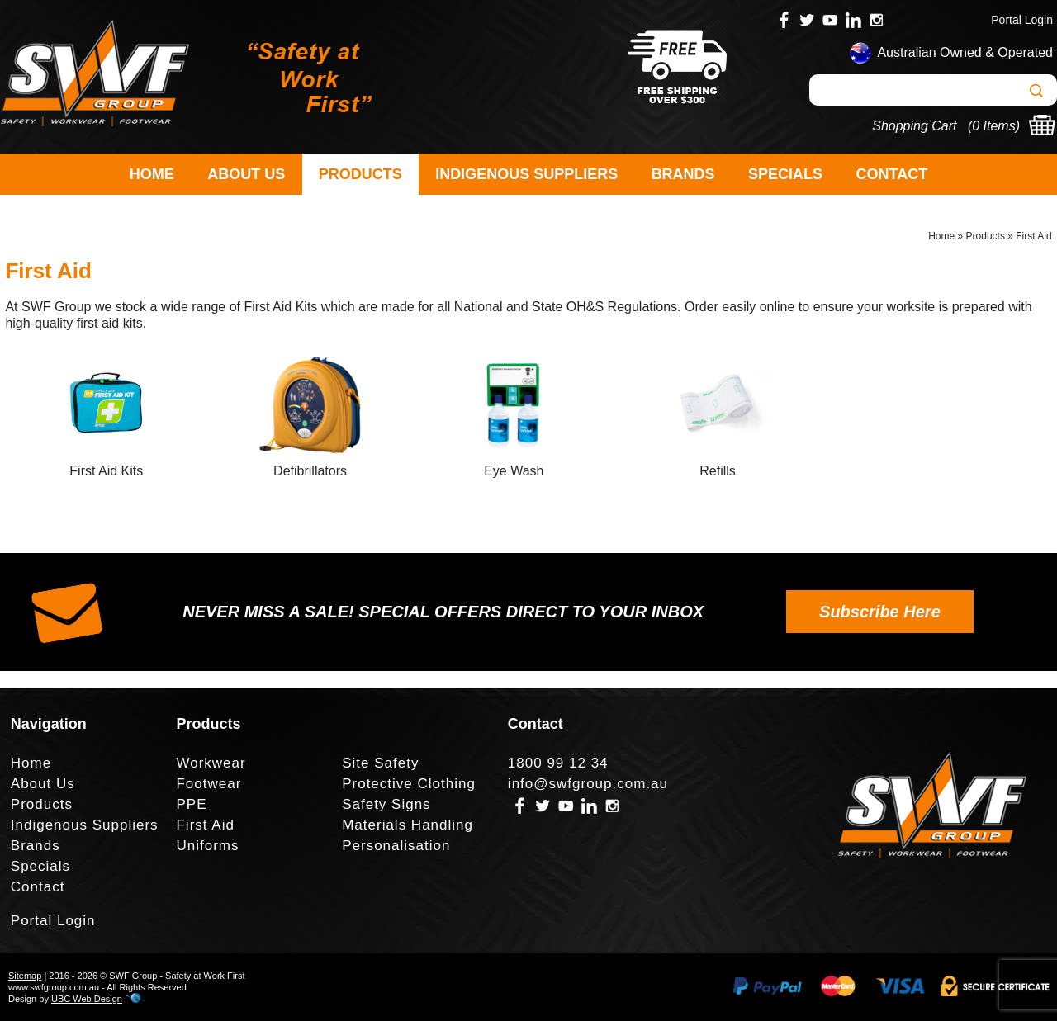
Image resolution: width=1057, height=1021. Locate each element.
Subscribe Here (880, 612)
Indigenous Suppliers (526, 174)
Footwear (208, 784)
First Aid (1033, 236)
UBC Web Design (86, 999)
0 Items (993, 126)
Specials (785, 174)
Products (360, 174)
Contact (892, 174)
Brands (683, 174)
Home (152, 174)
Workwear (210, 763)
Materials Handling (407, 825)
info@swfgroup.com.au (588, 784)
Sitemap (24, 976)
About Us (246, 174)
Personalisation (396, 845)
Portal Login (1022, 19)
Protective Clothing (409, 784)
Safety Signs (386, 804)
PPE (191, 804)
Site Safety (380, 763)
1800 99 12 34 (558, 763)
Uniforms (207, 845)
